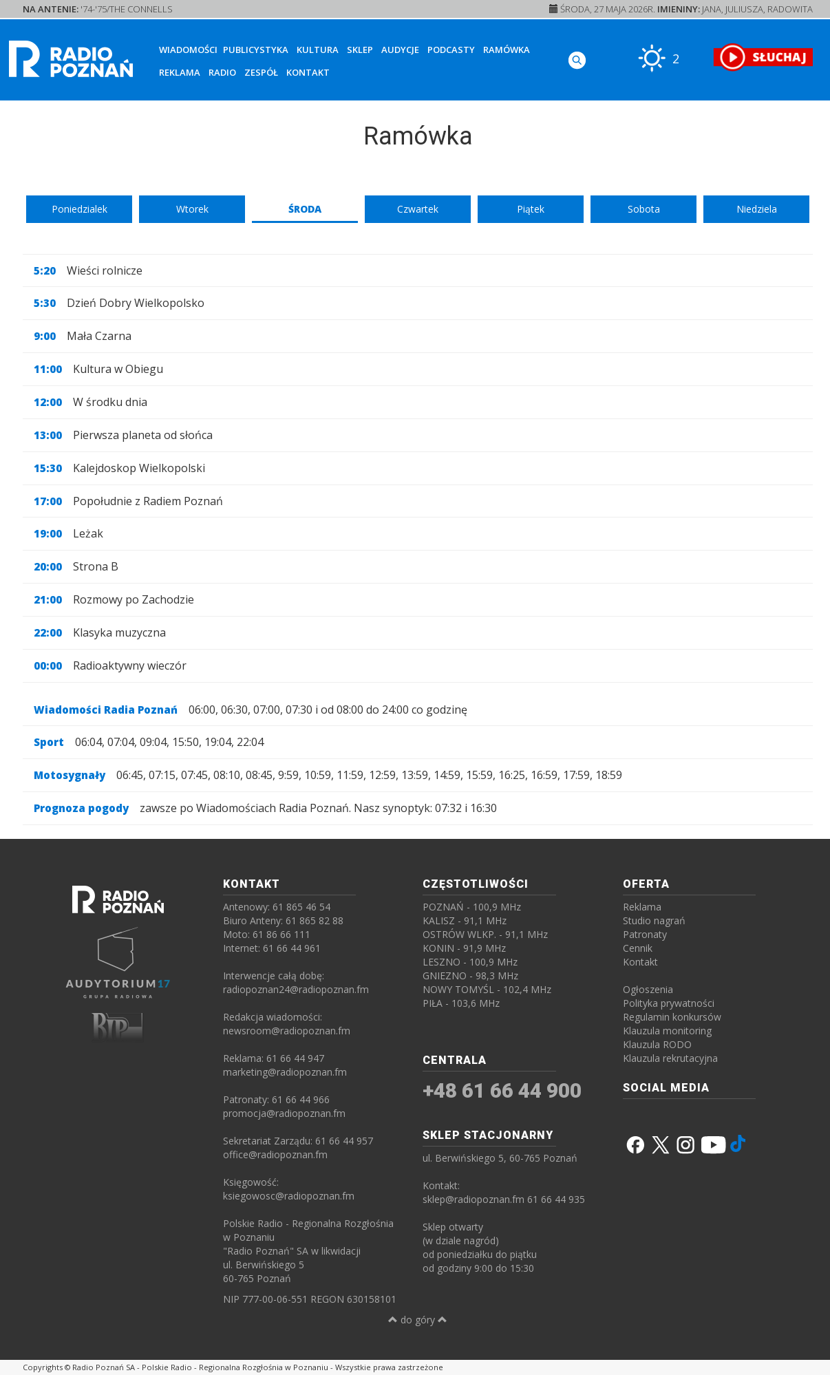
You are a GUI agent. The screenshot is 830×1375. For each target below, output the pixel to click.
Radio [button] (222, 72)
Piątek (530, 208)
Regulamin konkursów (672, 1016)
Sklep (360, 49)
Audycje (400, 49)
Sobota (644, 208)
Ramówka (506, 49)
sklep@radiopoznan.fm (473, 1199)
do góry (417, 1319)
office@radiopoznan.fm (275, 1154)
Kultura (318, 49)
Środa (304, 208)
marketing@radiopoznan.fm (285, 1071)
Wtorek (192, 208)
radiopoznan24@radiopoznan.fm (296, 989)
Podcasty (451, 49)
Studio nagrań (654, 920)
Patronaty (645, 934)
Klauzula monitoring (667, 1030)
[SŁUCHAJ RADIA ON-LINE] (763, 57)
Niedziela (756, 208)
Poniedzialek (79, 208)
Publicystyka (255, 49)
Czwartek (417, 208)
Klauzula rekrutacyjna (670, 1058)
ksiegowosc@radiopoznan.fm (288, 1195)
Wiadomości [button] (188, 49)
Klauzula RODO (657, 1044)
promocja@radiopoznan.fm (284, 1113)
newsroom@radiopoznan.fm (286, 1030)
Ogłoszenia (648, 989)
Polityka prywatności (668, 1003)
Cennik (637, 948)
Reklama (179, 72)
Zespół (261, 72)
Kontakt (308, 72)
